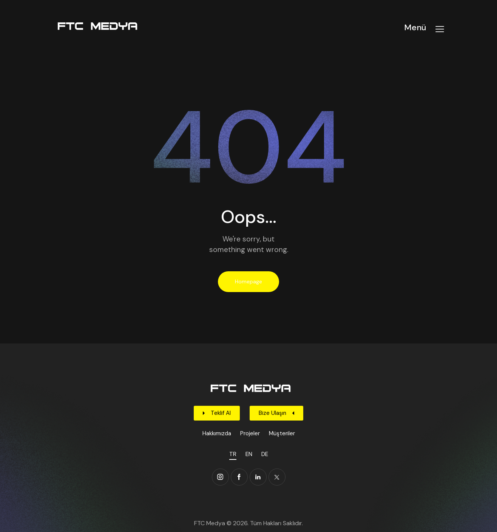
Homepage (248, 281)
